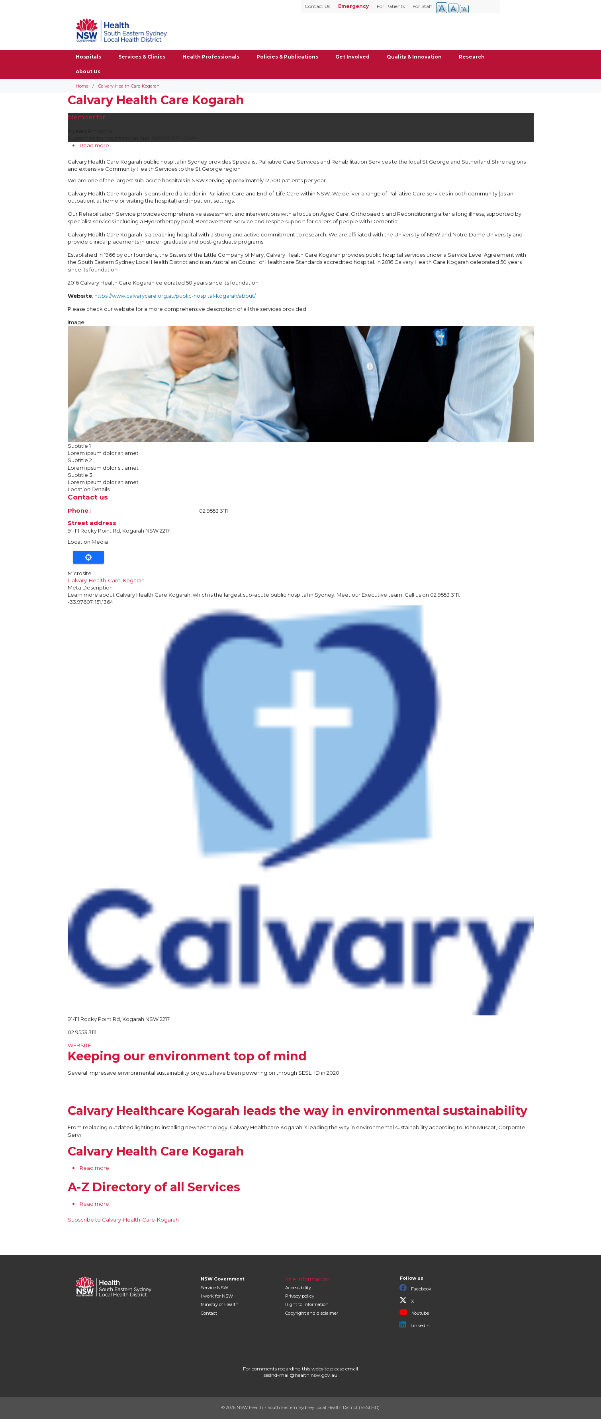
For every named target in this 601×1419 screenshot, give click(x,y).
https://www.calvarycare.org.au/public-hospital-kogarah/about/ (175, 296)
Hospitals (88, 57)
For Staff (422, 6)
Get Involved (352, 57)
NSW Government (223, 1279)
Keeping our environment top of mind (187, 1056)
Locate (88, 557)
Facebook (415, 1288)
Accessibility (298, 1287)
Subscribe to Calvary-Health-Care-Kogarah (123, 1219)
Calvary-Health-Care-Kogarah (106, 580)
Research (472, 57)
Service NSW (214, 1287)
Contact (209, 1313)
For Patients (391, 6)
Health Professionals (210, 57)
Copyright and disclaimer (311, 1313)
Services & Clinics (141, 57)
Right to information (307, 1304)
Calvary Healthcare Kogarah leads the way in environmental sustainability (297, 1110)
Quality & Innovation (414, 57)
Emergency (353, 6)
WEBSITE (79, 1045)
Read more (94, 145)
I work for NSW (217, 1296)
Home (82, 86)
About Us (88, 71)
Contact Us (317, 6)
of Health (220, 1304)
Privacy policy (299, 1296)
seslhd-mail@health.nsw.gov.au (300, 1375)
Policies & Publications (287, 57)
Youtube (414, 1312)
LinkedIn (414, 1324)
